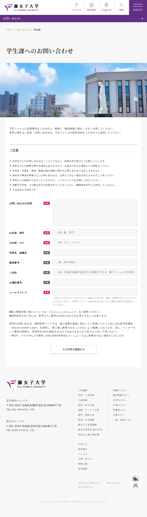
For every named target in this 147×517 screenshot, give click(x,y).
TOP (8, 30)
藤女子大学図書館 (87, 424)
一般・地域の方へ (122, 419)
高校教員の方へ (121, 395)
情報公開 (83, 463)
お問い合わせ (22, 30)
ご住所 (13, 272)
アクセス (83, 454)
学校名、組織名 (18, 252)
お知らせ (83, 444)
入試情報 (83, 400)
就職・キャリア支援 (89, 409)
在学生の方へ (120, 400)
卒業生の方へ (120, 404)
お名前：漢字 (16, 233)
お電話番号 (15, 282)
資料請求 (83, 449)
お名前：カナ (16, 242)
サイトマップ (114, 483)
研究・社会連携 (86, 419)
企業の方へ (119, 414)
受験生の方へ (120, 390)
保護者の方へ (120, 409)
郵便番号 (14, 262)
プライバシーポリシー (61, 311)
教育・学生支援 (86, 404)
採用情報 (83, 468)
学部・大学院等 (86, 395)
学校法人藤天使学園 (89, 434)
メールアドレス (18, 292)
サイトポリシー (86, 487)
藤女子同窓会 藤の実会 (90, 429)
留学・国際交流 (86, 414)
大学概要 (83, 390)
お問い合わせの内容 (20, 203)
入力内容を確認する (73, 349)
